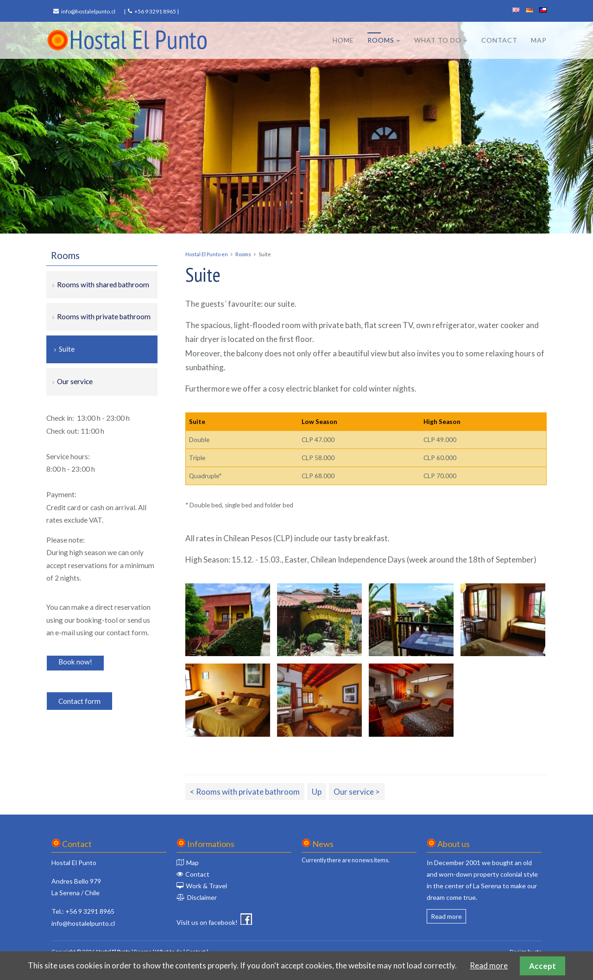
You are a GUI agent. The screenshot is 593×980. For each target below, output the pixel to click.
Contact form (79, 701)
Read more (446, 916)
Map (539, 40)
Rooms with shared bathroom (103, 284)
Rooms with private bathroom (104, 316)
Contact (499, 40)
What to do (437, 40)
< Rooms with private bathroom (245, 792)
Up (317, 792)
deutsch (529, 10)
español (543, 10)
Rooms (380, 40)
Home (343, 40)
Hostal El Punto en (206, 254)
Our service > (357, 792)
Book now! (75, 662)
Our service (75, 381)
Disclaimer (202, 897)
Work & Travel (206, 886)
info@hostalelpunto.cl (88, 11)
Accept (542, 966)
